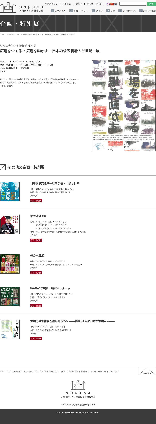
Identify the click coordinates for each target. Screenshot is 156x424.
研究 (113, 11)
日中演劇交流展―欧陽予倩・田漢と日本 (54, 183)
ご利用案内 (60, 11)
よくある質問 (73, 371)
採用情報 (84, 371)
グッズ (90, 4)
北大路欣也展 (38, 216)
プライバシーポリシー (98, 371)
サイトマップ (113, 371)
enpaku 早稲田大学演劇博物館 (21, 7)
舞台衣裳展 (37, 255)
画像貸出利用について (31, 371)
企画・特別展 (27, 34)
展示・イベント (80, 11)
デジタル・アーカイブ (49, 371)
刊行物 (98, 4)
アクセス (66, 4)
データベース (129, 11)
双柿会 (79, 4)
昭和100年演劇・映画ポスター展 (50, 288)
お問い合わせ (149, 11)
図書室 (99, 11)
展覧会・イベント (13, 34)
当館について (51, 4)
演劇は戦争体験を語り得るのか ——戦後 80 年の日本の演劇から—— (72, 321)
